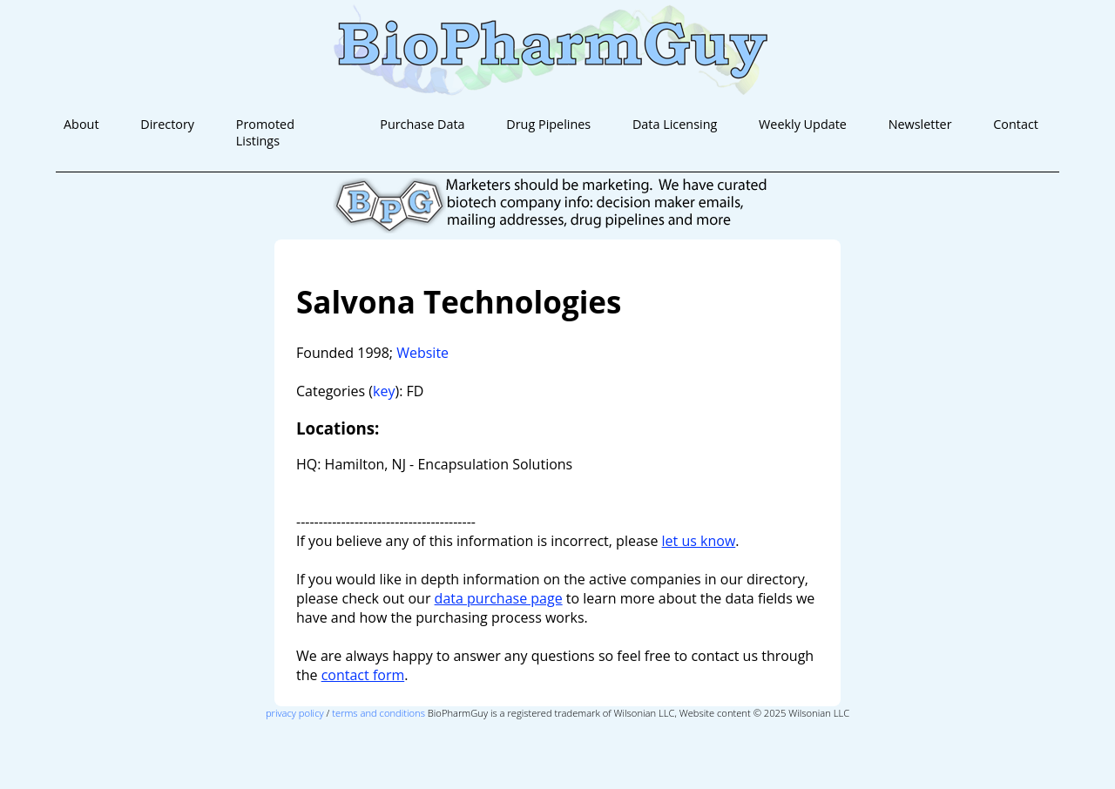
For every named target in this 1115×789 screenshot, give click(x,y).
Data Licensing (674, 124)
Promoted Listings (265, 132)
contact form (363, 674)
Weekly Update (803, 124)
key (384, 391)
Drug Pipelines (548, 124)
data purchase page (499, 598)
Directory (167, 124)
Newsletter (920, 124)
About (81, 124)
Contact (1015, 124)
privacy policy (295, 712)
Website (422, 352)
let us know (699, 540)
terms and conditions (378, 712)
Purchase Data (422, 124)
